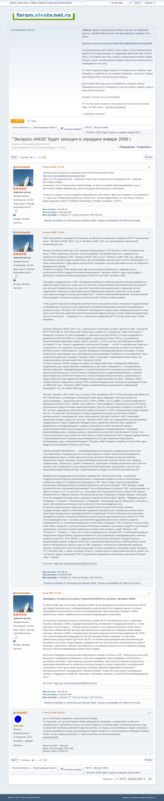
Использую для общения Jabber (82, 220)
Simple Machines (33, 797)
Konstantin (23, 167)
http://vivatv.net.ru (127, 33)
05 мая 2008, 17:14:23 (52, 593)
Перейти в (108, 779)
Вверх (14, 760)
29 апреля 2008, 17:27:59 (53, 167)
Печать (148, 157)
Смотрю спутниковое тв (55, 220)
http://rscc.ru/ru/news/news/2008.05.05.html (75, 683)
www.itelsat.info (50, 737)
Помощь (125, 797)
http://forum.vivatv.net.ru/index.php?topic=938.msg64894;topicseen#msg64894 (117, 43)
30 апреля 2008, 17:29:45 (53, 232)
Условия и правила (139, 797)
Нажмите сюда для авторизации (55, 3)
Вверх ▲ (152, 797)
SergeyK (21, 712)
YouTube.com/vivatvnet (115, 107)
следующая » (144, 147)
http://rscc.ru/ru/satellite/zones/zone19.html (64, 176)
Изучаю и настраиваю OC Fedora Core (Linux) (119, 220)
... (37, 157)
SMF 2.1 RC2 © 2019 (16, 797)
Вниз (14, 157)
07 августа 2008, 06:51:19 (54, 713)
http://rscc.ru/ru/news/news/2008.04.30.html (75, 563)
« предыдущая (126, 147)
